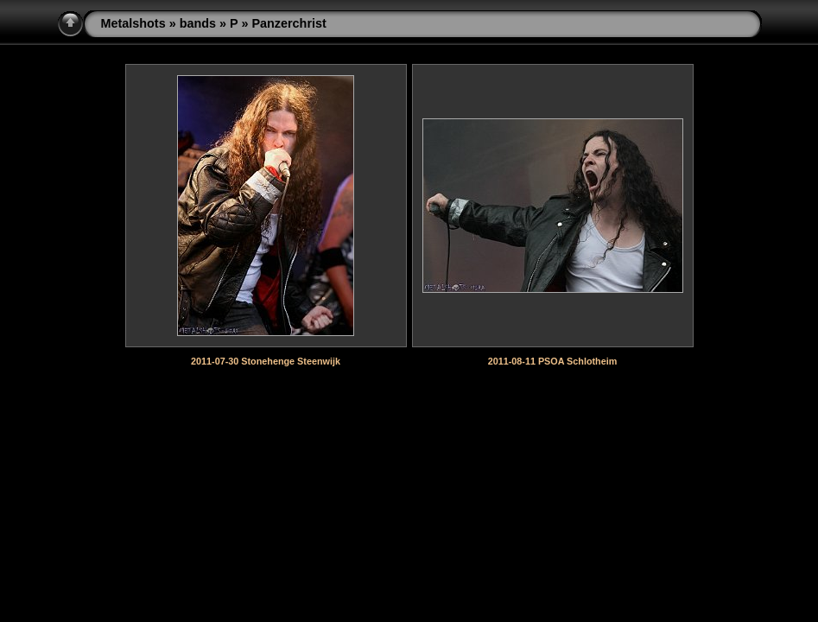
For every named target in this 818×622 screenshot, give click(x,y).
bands (198, 23)
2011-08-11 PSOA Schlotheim (553, 361)
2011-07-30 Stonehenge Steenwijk (265, 361)
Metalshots (133, 23)
